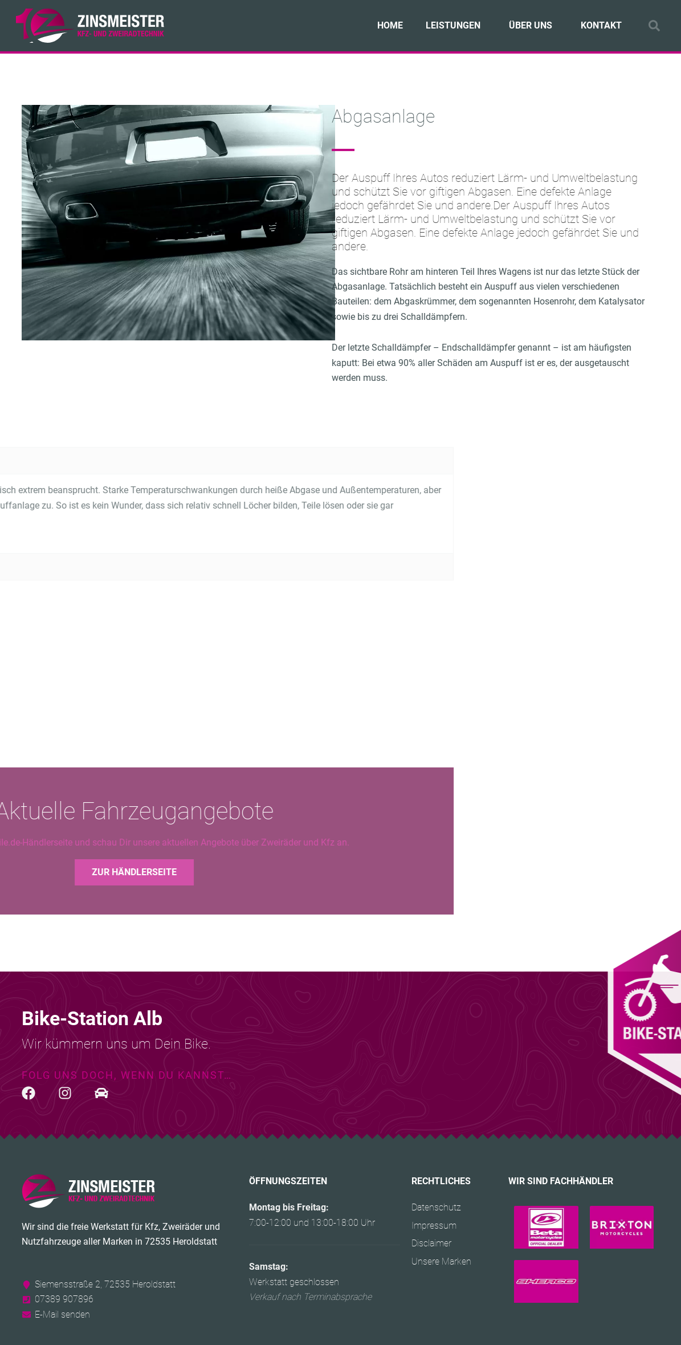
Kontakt (601, 25)
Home (390, 25)
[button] (654, 25)
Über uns (533, 25)
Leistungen (456, 25)
